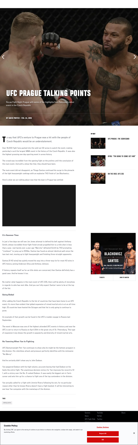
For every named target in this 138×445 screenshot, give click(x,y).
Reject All (102, 433)
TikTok (99, 416)
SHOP (123, 9)
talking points (7, 402)
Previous (4, 57)
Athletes (28, 9)
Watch (101, 9)
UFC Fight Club (90, 419)
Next (134, 57)
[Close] (134, 433)
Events (6, 9)
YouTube (100, 413)
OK (103, 440)
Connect (91, 9)
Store (87, 416)
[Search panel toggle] (130, 9)
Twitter (99, 419)
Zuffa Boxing (112, 9)
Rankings (17, 9)
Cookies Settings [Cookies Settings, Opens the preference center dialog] (103, 427)
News (37, 9)
